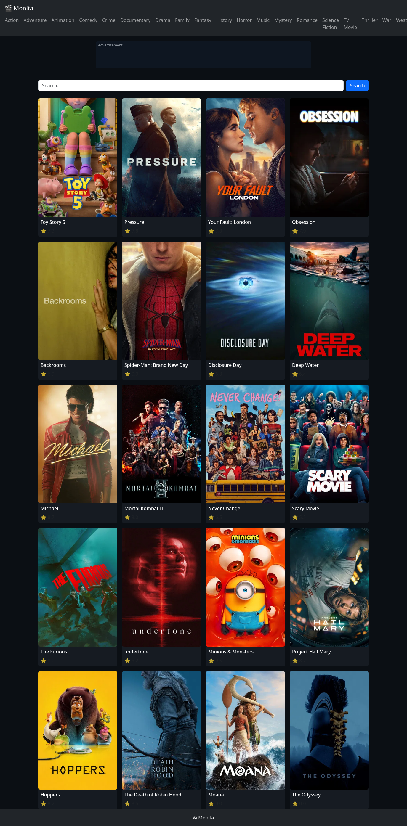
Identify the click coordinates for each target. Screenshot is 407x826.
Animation (62, 20)
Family (182, 20)
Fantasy (202, 20)
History (224, 20)
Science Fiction (330, 23)
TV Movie (350, 23)
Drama (162, 20)
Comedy (88, 20)
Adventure (35, 20)
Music (263, 20)
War (386, 20)
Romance (307, 20)
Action (12, 20)
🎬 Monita (19, 8)
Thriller (369, 20)
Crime (109, 20)
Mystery (283, 20)
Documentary (135, 20)
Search (357, 85)
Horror (244, 20)
